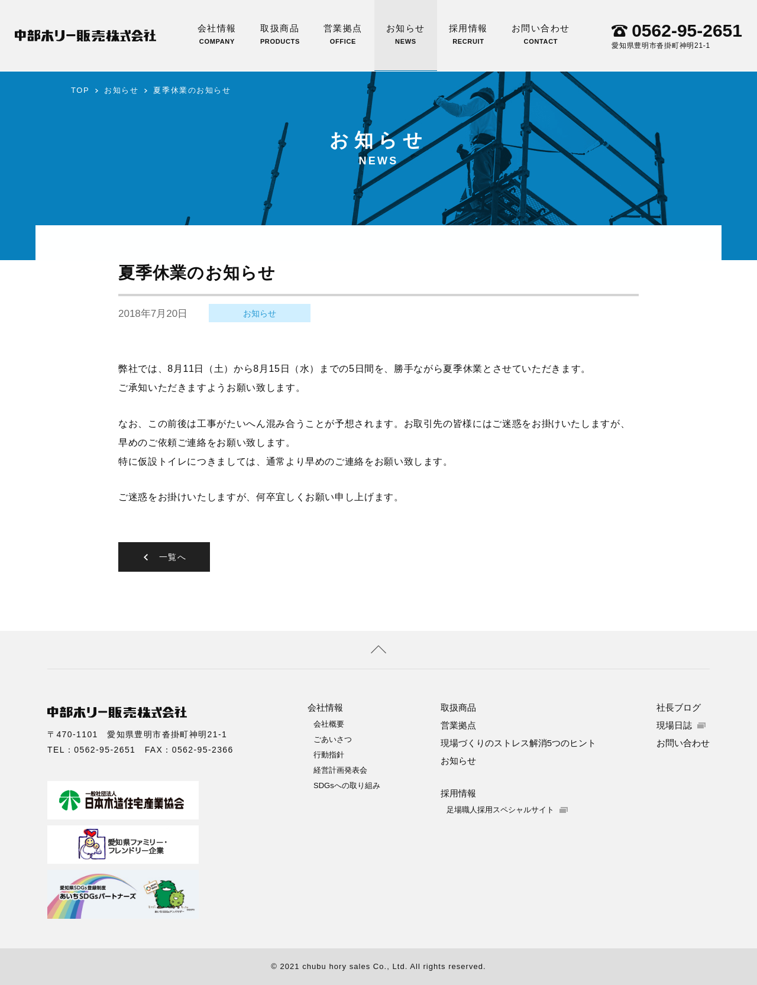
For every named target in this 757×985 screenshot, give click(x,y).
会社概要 (328, 724)
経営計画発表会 (340, 770)
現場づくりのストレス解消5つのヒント (518, 743)
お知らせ (405, 34)
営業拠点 (343, 34)
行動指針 (328, 754)
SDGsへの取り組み (346, 785)
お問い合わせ (541, 34)
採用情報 (468, 34)
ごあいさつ (332, 739)
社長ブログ (678, 707)
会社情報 (217, 34)
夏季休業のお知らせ (192, 90)
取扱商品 (280, 34)
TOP (80, 90)
